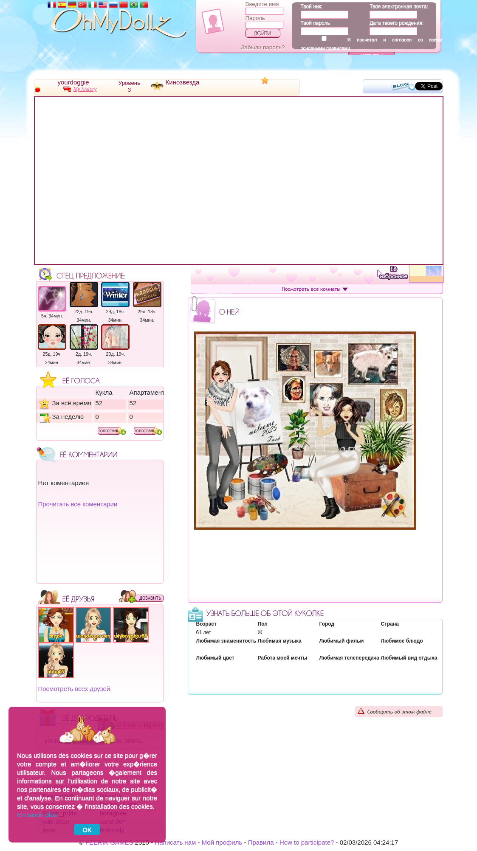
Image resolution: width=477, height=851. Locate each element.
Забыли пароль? (263, 47)
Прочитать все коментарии (78, 504)
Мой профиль (222, 842)
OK (87, 829)
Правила (261, 842)
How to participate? (306, 842)
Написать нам (175, 842)
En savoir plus (37, 814)
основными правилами (325, 48)
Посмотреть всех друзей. (75, 688)
